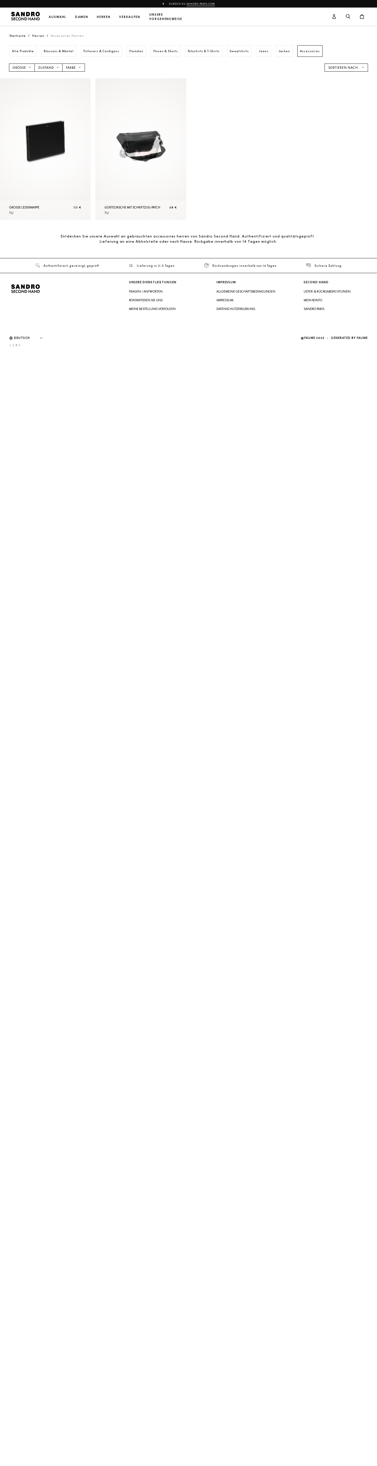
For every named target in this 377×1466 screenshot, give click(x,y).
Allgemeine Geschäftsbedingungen (245, 291)
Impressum (224, 300)
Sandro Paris (314, 309)
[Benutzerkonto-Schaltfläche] (334, 17)
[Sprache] (31, 338)
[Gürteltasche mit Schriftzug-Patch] (140, 149)
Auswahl (57, 17)
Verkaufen (129, 17)
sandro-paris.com (201, 3)
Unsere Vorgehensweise (166, 17)
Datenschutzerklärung (235, 309)
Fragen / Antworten (146, 291)
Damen (81, 17)
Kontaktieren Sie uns (146, 300)
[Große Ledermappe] (45, 149)
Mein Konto (313, 300)
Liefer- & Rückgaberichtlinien (327, 291)
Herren (103, 17)
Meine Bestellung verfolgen (152, 309)
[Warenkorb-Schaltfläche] (362, 17)
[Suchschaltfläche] (348, 17)
